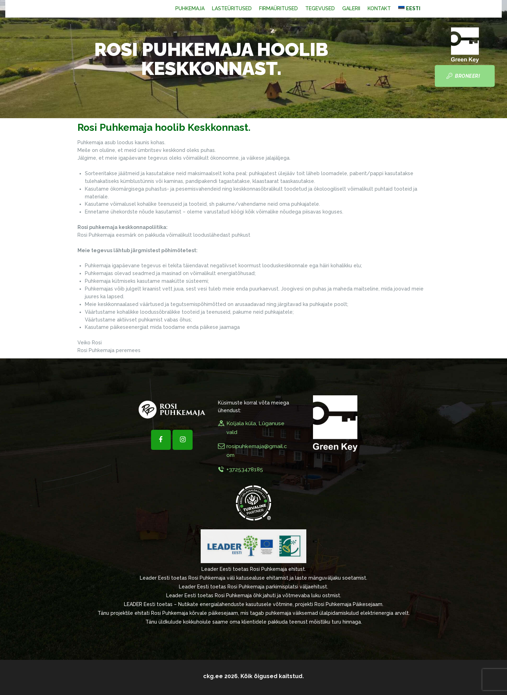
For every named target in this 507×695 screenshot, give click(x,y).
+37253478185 (244, 469)
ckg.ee (213, 676)
